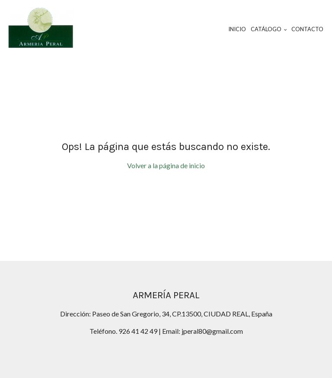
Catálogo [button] (269, 29)
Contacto (307, 29)
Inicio (237, 29)
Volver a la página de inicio (166, 165)
